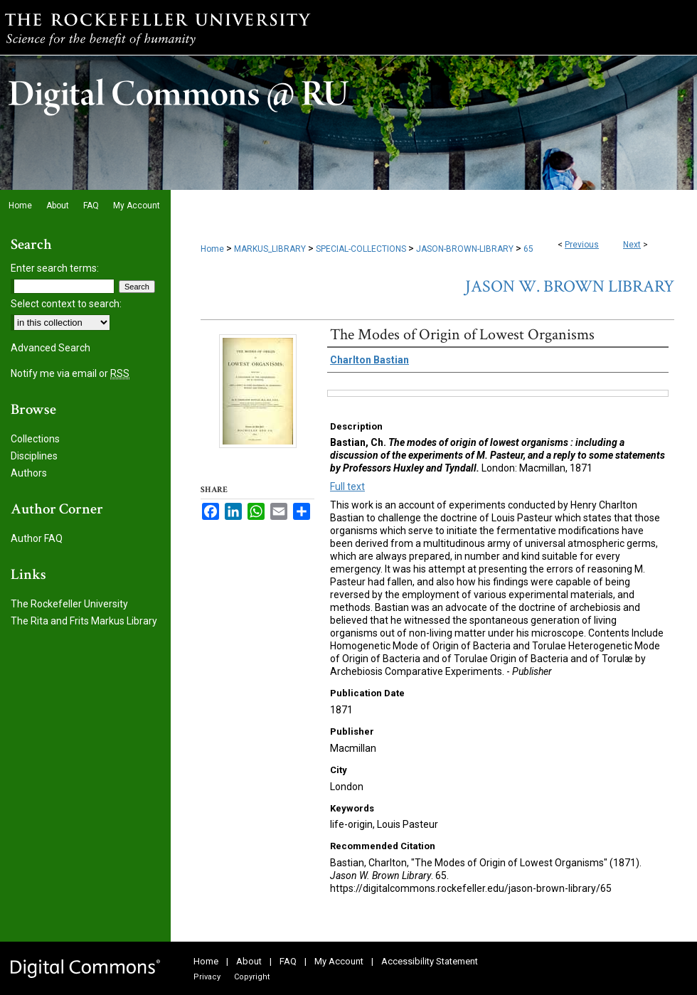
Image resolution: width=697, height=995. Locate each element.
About (249, 961)
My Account (338, 961)
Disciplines (34, 456)
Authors (29, 473)
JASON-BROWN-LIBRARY (465, 249)
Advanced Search (50, 347)
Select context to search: (66, 303)
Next (632, 245)
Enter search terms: (55, 268)
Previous (582, 245)
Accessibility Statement (429, 961)
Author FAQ (37, 538)
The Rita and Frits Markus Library (84, 621)
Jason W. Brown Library (569, 286)
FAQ (288, 961)
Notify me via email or (70, 373)
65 (528, 249)
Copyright (252, 976)
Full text (347, 486)
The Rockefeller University (69, 604)
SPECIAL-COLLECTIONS (361, 249)
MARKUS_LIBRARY (270, 249)
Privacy (206, 976)
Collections (35, 439)
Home (212, 249)
